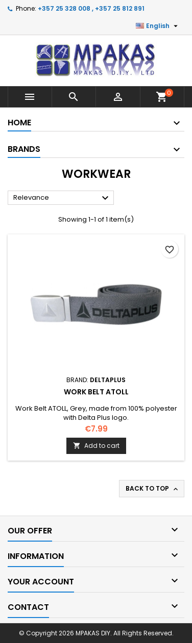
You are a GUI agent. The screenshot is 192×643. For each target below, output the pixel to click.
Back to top (153, 488)
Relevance (62, 198)
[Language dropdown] (158, 26)
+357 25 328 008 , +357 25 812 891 (91, 8)
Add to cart (96, 445)
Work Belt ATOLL (96, 392)
